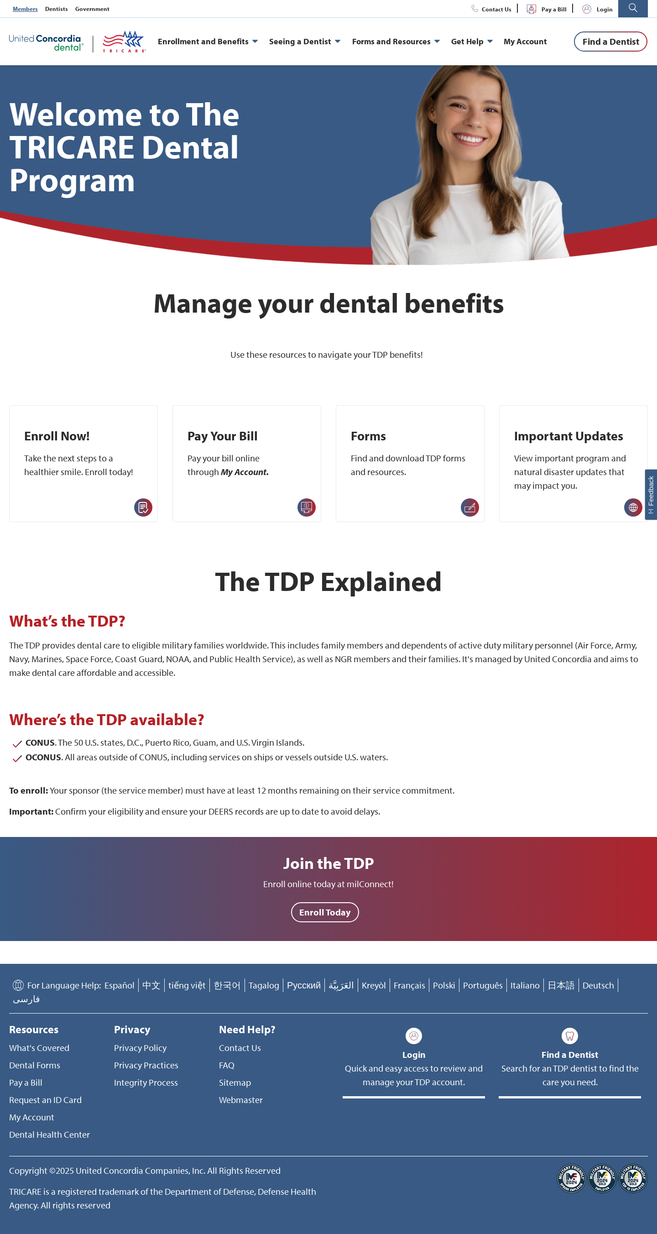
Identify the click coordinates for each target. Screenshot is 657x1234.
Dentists (56, 8)
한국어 (227, 985)
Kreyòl (374, 985)
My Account (525, 41)
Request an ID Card (45, 1099)
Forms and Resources (396, 41)
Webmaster (241, 1099)
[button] (633, 8)
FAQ (227, 1065)
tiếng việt (187, 985)
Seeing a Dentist (304, 41)
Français (409, 985)
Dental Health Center (49, 1134)
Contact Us (490, 9)
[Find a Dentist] (611, 41)
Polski (444, 985)
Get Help (472, 41)
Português (483, 985)
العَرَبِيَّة (341, 985)
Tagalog (264, 985)
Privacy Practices (146, 1065)
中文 (151, 985)
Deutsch (598, 985)
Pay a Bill (545, 9)
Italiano (525, 985)
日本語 (561, 985)
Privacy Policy (140, 1047)
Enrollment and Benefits (208, 41)
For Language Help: (64, 985)
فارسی (26, 998)
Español (119, 985)
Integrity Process (146, 1082)
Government (92, 8)
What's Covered (39, 1047)
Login (596, 9)
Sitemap (235, 1082)
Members (25, 8)
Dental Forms (34, 1065)
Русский (304, 985)
